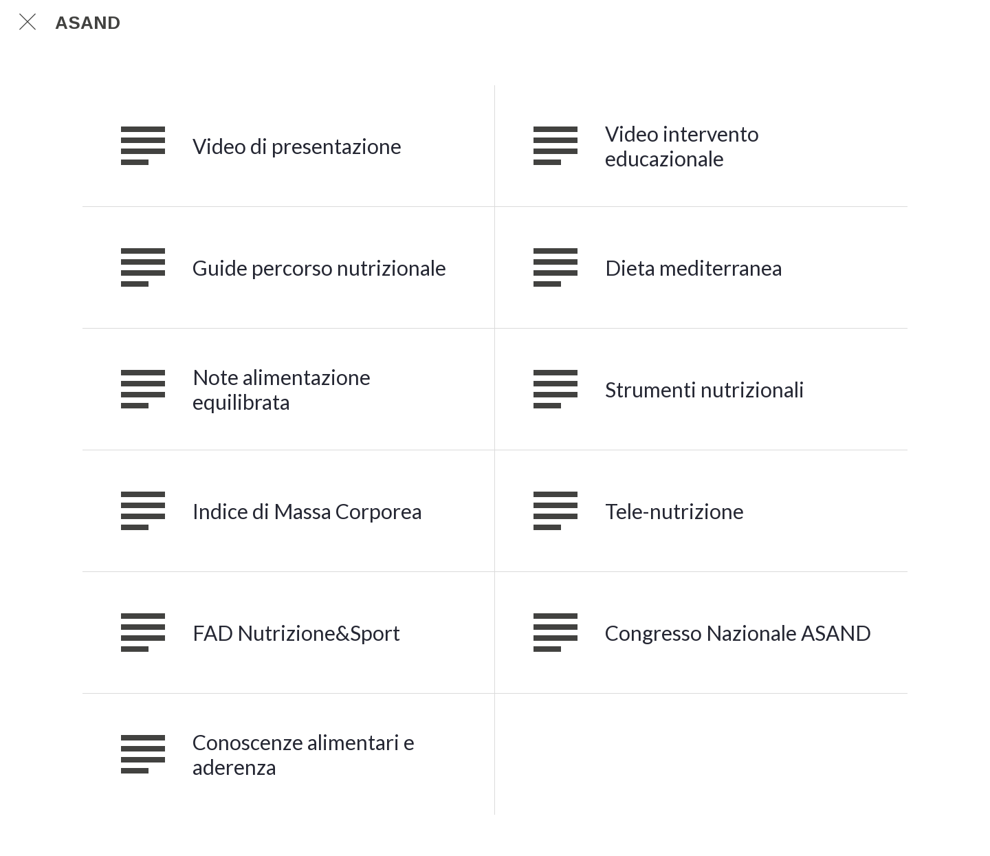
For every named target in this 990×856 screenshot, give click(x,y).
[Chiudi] (27, 22)
